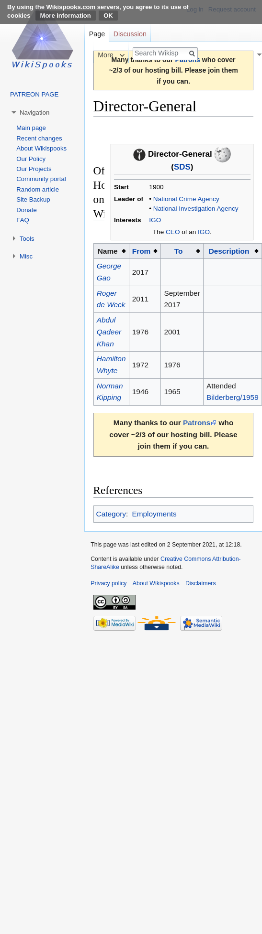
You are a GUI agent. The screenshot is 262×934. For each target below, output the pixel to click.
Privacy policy (108, 583)
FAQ (22, 220)
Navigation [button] (34, 112)
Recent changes (39, 138)
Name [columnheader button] (108, 251)
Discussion (130, 34)
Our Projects (33, 168)
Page (97, 34)
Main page (31, 127)
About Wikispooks (41, 148)
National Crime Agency (186, 199)
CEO (173, 232)
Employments (154, 514)
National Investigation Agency (196, 208)
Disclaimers (200, 583)
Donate (26, 210)
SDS (182, 167)
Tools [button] (27, 238)
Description (229, 251)
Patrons (196, 423)
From (141, 251)
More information (65, 15)
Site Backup (33, 199)
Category (111, 514)
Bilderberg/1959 (232, 397)
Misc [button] (26, 256)
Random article (37, 189)
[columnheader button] (145, 251)
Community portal (41, 179)
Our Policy (31, 158)
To (178, 251)
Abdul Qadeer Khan (109, 331)
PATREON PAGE (34, 94)
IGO (155, 220)
